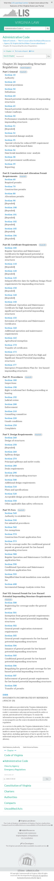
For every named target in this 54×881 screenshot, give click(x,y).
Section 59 (10, 163)
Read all (23, 72)
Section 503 (11, 635)
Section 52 (10, 132)
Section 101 (11, 214)
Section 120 (11, 270)
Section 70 (10, 186)
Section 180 (11, 380)
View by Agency (11, 766)
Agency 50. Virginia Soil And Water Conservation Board (24, 43)
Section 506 (11, 665)
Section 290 (11, 472)
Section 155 (11, 317)
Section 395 (11, 574)
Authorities (10, 797)
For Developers (27, 843)
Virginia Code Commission (27, 833)
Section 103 (11, 228)
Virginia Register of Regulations (27, 835)
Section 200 (11, 404)
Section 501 (11, 612)
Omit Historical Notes (30, 747)
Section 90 (10, 200)
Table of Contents (9, 41)
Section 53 (10, 140)
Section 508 (11, 685)
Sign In (39, 878)
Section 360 (11, 527)
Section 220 (11, 418)
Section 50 (10, 115)
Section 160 (11, 327)
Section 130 (11, 287)
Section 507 (11, 675)
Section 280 (11, 465)
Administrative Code (14, 28)
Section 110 (11, 263)
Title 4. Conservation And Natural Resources (34, 41)
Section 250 (11, 444)
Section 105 (11, 247)
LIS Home (21, 870)
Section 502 (11, 625)
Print (31, 51)
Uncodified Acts (13, 808)
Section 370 (11, 534)
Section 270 (11, 458)
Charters (9, 791)
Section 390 (11, 564)
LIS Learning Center (19, 3)
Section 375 (11, 541)
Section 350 (11, 520)
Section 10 (10, 74)
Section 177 (11, 364)
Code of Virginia (13, 755)
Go (48, 56)
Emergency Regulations (15, 769)
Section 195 (11, 397)
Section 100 (11, 207)
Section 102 (11, 221)
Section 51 (10, 125)
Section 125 (11, 277)
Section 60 (10, 179)
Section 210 (11, 411)
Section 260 (11, 451)
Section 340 (11, 513)
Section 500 (11, 602)
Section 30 (10, 88)
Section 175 (11, 351)
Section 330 (11, 500)
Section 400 (11, 584)
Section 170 (11, 344)
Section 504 (11, 645)
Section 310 (11, 486)
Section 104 (11, 235)
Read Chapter (26, 68)
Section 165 (11, 337)
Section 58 (10, 156)
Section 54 (10, 150)
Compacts (10, 802)
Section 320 (11, 493)
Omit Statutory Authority (11, 747)
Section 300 (11, 479)
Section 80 (10, 193)
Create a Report (21, 51)
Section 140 (11, 294)
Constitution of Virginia (17, 785)
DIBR (5, 694)
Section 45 (10, 106)
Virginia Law (27, 22)
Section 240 (11, 437)
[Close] (52, 2)
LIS (17, 12)
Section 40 (10, 95)
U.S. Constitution (27, 838)
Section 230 (11, 425)
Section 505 (11, 655)
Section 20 (10, 81)
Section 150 (11, 301)
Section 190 (11, 387)
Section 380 (11, 554)
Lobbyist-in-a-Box (32, 870)
